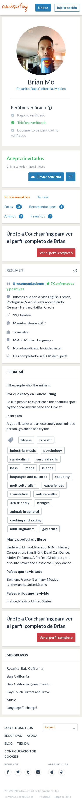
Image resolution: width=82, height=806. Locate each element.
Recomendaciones (46, 206)
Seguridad (13, 735)
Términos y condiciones (18, 796)
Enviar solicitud (46, 177)
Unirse (43, 8)
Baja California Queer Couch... (29, 684)
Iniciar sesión (67, 8)
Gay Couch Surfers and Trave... (29, 692)
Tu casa (43, 197)
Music (11, 700)
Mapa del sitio (62, 796)
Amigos (13, 216)
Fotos (13, 206)
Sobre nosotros (17, 197)
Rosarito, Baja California (25, 668)
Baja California (18, 676)
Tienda (23, 743)
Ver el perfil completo (56, 253)
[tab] (17, 197)
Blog (8, 743)
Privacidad (44, 796)
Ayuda (32, 735)
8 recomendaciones (29, 283)
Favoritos (41, 216)
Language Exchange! (22, 707)
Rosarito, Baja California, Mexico (41, 88)
